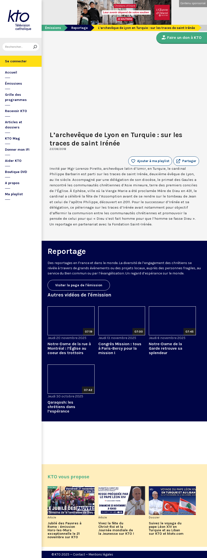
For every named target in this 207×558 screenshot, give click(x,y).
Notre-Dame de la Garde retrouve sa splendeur (165, 348)
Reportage (79, 28)
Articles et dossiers (13, 124)
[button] (186, 161)
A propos (12, 183)
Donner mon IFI (17, 149)
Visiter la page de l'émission (78, 285)
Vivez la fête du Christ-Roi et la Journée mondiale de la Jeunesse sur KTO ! (116, 528)
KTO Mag (12, 138)
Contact (79, 554)
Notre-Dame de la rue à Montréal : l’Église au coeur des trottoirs (69, 348)
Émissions (13, 83)
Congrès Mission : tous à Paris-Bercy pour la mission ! (119, 348)
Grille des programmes (16, 97)
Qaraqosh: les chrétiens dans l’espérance (61, 406)
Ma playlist (14, 194)
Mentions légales (101, 554)
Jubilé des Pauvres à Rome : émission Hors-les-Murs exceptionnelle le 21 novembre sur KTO (64, 530)
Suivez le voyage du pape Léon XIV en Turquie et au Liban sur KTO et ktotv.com (166, 528)
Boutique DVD (16, 172)
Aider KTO (13, 161)
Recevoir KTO (16, 111)
